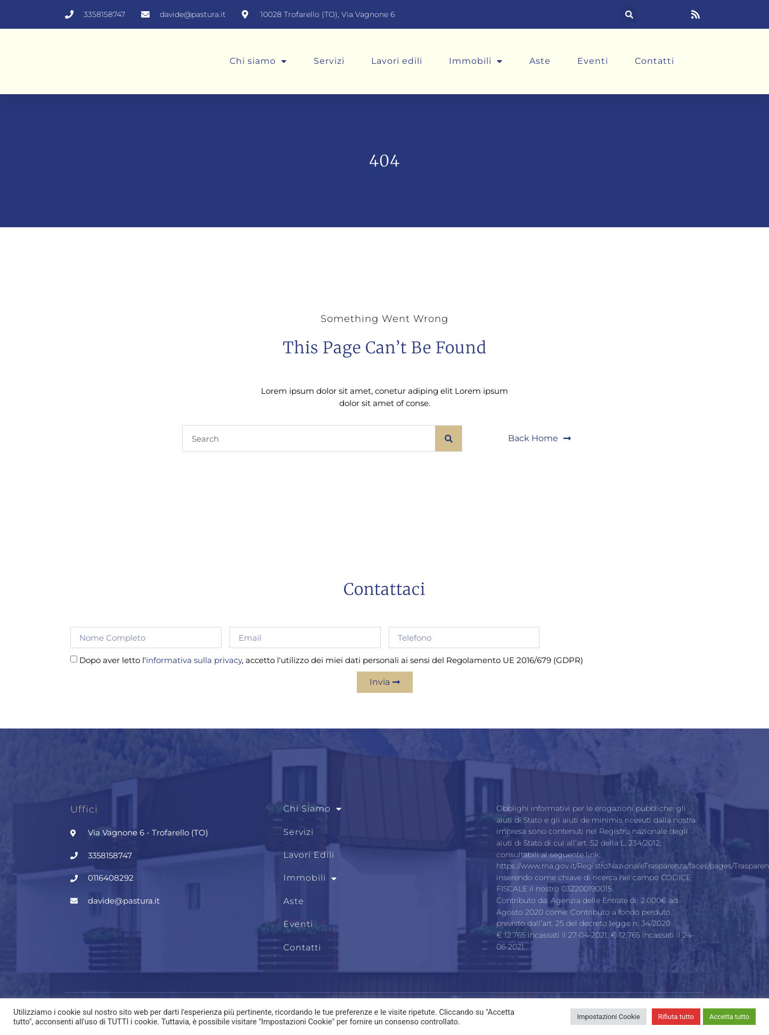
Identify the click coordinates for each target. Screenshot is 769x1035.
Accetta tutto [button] (729, 1017)
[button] (629, 14)
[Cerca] (448, 438)
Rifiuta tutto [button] (676, 1017)
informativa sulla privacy (194, 660)
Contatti (654, 61)
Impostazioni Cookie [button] (608, 1017)
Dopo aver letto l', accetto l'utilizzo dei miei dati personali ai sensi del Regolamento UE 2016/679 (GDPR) (331, 660)
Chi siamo (258, 61)
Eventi (592, 61)
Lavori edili (396, 61)
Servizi (329, 61)
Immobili (476, 61)
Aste (540, 61)
